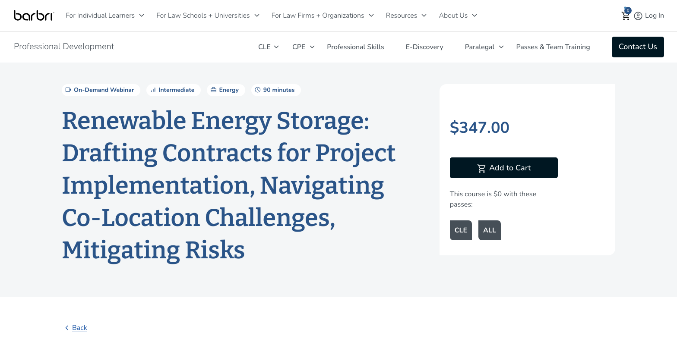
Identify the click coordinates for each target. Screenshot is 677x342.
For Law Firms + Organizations (318, 15)
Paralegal (480, 47)
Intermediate (171, 89)
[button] (626, 15)
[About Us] (474, 15)
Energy (223, 89)
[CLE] (276, 46)
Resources (402, 15)
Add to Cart (504, 169)
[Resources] (424, 15)
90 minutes (273, 89)
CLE (264, 47)
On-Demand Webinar (99, 89)
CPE (298, 47)
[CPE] (312, 46)
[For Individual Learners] (141, 15)
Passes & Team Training (553, 47)
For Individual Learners (100, 15)
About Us (453, 15)
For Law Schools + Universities (203, 15)
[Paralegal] (501, 46)
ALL (489, 230)
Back (74, 328)
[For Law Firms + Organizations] (371, 15)
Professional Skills (355, 47)
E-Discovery (424, 47)
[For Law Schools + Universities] (257, 15)
